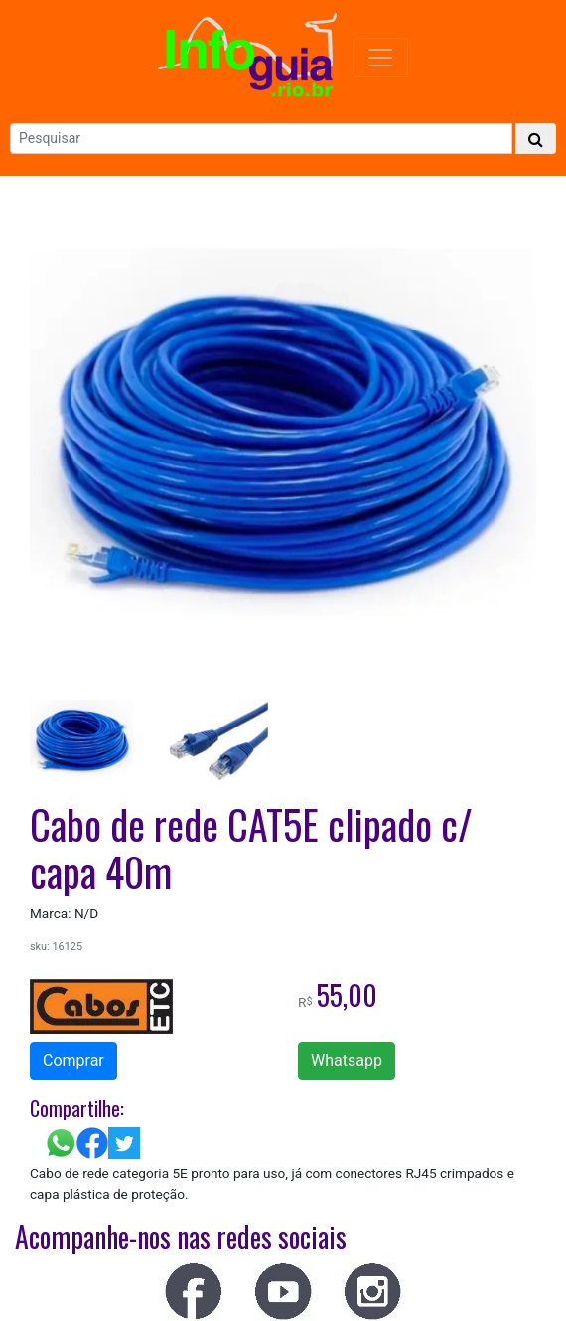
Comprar (73, 1060)
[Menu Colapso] (380, 57)
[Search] (261, 138)
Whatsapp (346, 1060)
